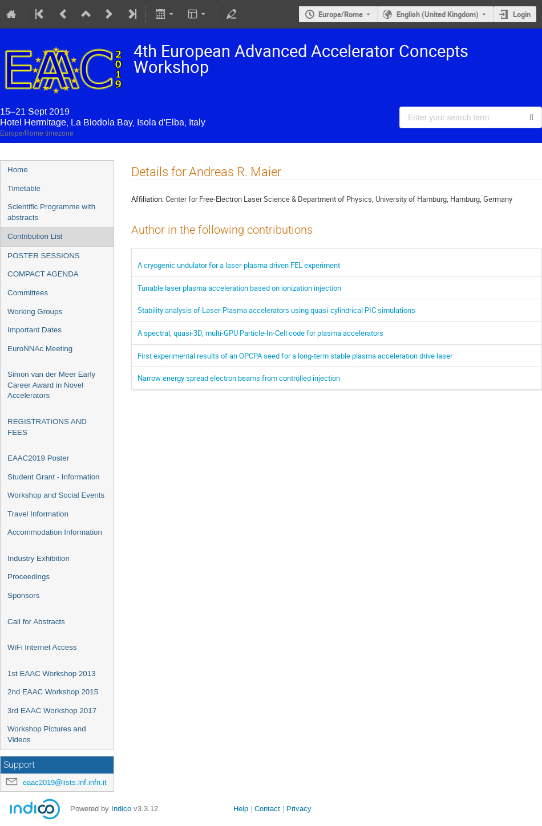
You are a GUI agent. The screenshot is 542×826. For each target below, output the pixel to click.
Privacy (299, 808)
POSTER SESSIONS (43, 255)
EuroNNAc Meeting (39, 348)
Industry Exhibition (38, 558)
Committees (27, 292)
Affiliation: (147, 199)
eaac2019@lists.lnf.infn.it (65, 782)
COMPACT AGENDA (43, 274)
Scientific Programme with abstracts (51, 212)
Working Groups (34, 311)
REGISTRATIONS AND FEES (47, 427)
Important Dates (34, 329)
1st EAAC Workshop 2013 (51, 673)
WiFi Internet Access (41, 647)
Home (17, 169)
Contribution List (34, 236)
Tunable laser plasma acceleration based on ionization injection (239, 288)
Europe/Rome (340, 14)
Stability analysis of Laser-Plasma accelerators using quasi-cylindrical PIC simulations (276, 310)
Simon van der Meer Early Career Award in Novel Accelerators (51, 385)
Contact (267, 808)
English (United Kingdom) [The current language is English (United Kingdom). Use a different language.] (438, 14)
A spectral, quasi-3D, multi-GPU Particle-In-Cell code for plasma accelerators (260, 333)
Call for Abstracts (36, 621)
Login (522, 14)
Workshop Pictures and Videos (46, 734)
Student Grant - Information (53, 477)
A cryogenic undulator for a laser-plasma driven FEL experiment (238, 265)
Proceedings (28, 576)
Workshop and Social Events (55, 495)
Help (240, 808)
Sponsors (23, 595)
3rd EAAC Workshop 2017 (51, 710)
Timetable (24, 188)
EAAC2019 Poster (38, 458)
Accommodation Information (54, 532)
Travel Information (37, 514)
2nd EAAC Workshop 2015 (52, 691)
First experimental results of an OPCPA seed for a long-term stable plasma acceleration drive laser (294, 356)
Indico (121, 808)
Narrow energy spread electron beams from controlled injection (238, 378)
